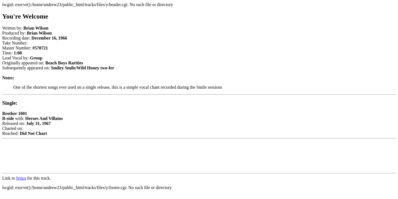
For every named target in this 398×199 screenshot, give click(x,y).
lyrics (21, 178)
